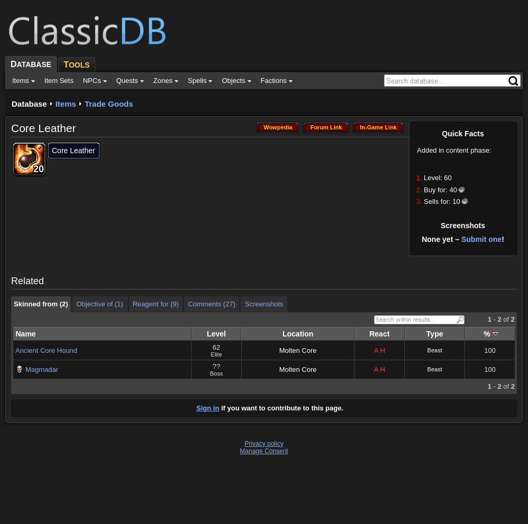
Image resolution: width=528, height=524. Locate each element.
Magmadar (41, 369)
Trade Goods (109, 103)
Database (29, 103)
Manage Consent (264, 451)
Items (66, 103)
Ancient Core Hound (46, 350)
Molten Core (298, 350)
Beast (434, 350)
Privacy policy (263, 443)
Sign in (207, 408)
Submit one (481, 239)
